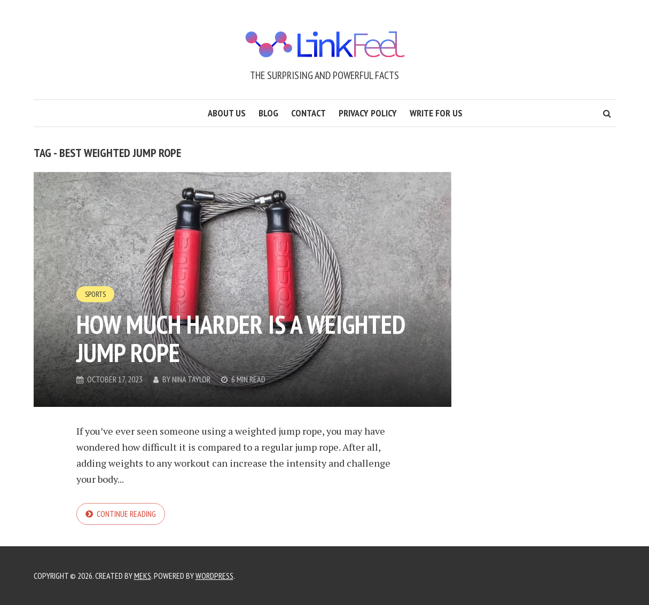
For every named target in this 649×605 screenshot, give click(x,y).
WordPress (214, 575)
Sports (95, 294)
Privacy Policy (368, 113)
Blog (268, 113)
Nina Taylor (191, 379)
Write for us (436, 113)
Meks (142, 575)
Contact (308, 113)
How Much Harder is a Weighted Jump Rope (240, 338)
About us (227, 113)
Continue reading (126, 513)
